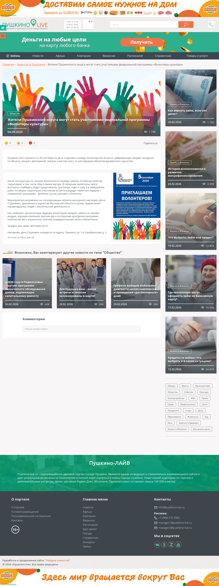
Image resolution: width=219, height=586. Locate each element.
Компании (84, 56)
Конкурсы (89, 542)
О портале (17, 507)
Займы (87, 546)
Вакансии (109, 56)
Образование (174, 416)
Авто (170, 423)
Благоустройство (176, 398)
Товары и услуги (197, 56)
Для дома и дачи (201, 429)
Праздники (173, 410)
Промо (205, 398)
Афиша (60, 56)
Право (171, 404)
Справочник (163, 56)
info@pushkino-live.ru (172, 507)
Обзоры (171, 385)
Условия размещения (24, 512)
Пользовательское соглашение (31, 516)
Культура (204, 392)
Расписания (135, 56)
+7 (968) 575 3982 (169, 518)
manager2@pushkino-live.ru (175, 528)
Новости (37, 56)
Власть (185, 385)
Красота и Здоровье (189, 423)
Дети (204, 404)
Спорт (188, 410)
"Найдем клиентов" (57, 560)
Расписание (90, 525)
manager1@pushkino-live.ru (175, 523)
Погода (87, 533)
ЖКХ (193, 398)
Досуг (200, 410)
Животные (193, 416)
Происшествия (202, 385)
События (188, 392)
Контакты (17, 520)
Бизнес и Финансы (179, 104)
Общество (15, 113)
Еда (206, 416)
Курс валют (90, 529)
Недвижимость (188, 404)
